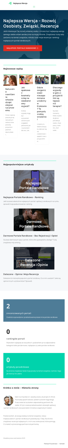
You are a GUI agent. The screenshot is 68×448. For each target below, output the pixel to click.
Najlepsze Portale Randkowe (21, 48)
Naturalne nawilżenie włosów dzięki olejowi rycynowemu (10, 100)
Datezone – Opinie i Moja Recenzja (21, 274)
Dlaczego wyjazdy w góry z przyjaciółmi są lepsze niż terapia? (58, 96)
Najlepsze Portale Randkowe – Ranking (23, 197)
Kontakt (62, 444)
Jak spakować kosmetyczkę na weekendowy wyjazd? (26, 96)
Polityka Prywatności (50, 444)
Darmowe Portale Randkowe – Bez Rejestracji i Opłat (30, 235)
